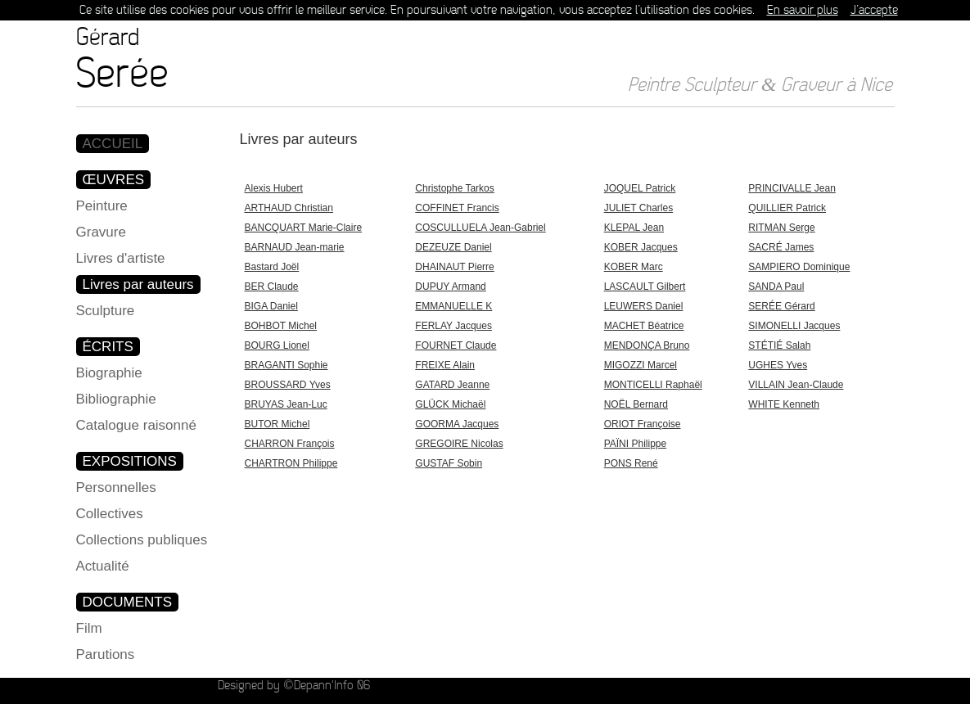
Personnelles (116, 487)
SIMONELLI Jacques (794, 326)
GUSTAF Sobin (448, 463)
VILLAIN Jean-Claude (795, 384)
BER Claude (272, 286)
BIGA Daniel (271, 306)
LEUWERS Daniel (644, 306)
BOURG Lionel (277, 345)
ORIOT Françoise (642, 424)
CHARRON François (290, 443)
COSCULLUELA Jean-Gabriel (480, 227)
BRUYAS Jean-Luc (286, 404)
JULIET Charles (638, 208)
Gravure (101, 232)
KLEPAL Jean (634, 227)
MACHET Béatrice (644, 326)
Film (89, 628)
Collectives (109, 513)
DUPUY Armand (450, 286)
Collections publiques (142, 540)
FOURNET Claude (455, 345)
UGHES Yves (777, 365)
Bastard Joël (272, 267)
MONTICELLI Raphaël (653, 384)
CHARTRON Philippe (291, 463)
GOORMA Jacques (457, 424)
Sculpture (105, 310)
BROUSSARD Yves (288, 384)
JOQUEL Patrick (640, 188)
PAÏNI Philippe (635, 443)
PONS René (631, 463)
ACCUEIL (113, 143)
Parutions (105, 654)
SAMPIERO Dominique (799, 267)
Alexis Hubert (274, 188)
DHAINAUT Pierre (454, 267)
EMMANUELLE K (453, 306)
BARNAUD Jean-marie (295, 247)
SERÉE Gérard (781, 306)
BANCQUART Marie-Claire (304, 227)
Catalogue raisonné (136, 425)
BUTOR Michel (277, 424)
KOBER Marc (633, 267)
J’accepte (874, 10)
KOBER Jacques (641, 247)
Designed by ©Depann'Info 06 (293, 686)
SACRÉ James (781, 247)
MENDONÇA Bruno (647, 345)
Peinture (102, 206)
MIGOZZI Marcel (640, 365)
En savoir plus (802, 10)
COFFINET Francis (457, 208)
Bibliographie (116, 399)
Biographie (109, 373)
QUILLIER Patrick (787, 208)
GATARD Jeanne (452, 384)
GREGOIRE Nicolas (459, 443)
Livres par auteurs (138, 284)
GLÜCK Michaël (450, 404)
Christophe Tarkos (454, 188)
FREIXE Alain (445, 365)
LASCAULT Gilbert (645, 286)
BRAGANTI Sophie (286, 365)
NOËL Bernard (636, 404)
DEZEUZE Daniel (453, 247)
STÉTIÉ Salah (779, 345)
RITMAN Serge (781, 227)
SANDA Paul (776, 286)
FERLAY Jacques (453, 326)
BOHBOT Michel (281, 326)
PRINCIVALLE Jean (792, 188)
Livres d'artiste (120, 258)
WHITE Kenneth (783, 404)
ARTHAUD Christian (289, 208)
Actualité (102, 566)
